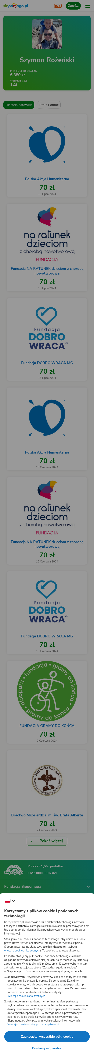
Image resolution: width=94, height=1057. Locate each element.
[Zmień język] (10, 901)
